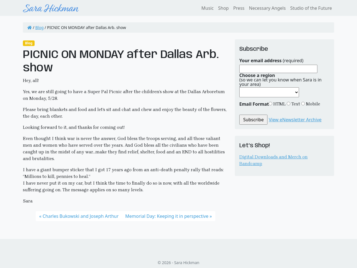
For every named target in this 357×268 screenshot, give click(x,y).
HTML (279, 104)
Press (238, 8)
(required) (271, 60)
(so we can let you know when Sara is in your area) (280, 79)
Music (207, 8)
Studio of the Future (311, 8)
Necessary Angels (267, 8)
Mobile (312, 104)
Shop (223, 8)
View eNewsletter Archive (295, 120)
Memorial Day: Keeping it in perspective (166, 216)
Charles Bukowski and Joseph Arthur (81, 216)
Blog (39, 27)
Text (295, 104)
